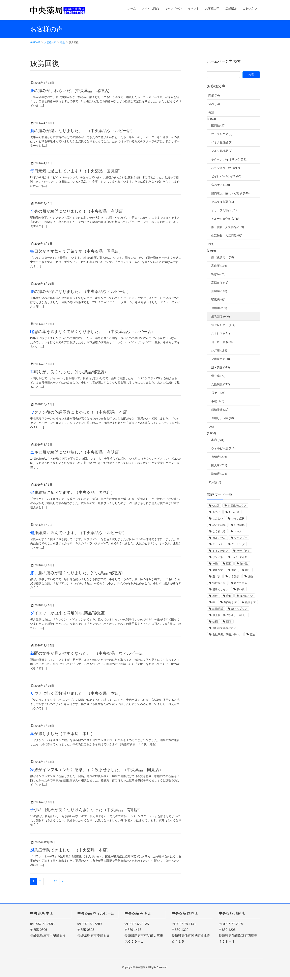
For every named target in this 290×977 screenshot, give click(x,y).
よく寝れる (219, 531)
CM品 (215, 505)
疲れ (228, 595)
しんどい (217, 518)
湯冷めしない (220, 589)
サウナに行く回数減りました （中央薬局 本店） (76, 693)
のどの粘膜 (219, 524)
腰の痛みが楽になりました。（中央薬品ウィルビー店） (80, 291)
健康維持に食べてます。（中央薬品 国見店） (72, 492)
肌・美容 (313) (220, 367)
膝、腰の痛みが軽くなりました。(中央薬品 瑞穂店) (76, 573)
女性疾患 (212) (220, 384)
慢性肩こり (219, 582)
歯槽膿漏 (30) (219, 409)
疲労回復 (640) (220, 316)
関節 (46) (214, 95)
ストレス (217, 544)
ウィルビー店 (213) (223, 448)
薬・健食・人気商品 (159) (227, 227)
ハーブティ (243, 550)
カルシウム (219, 537)
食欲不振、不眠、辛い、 (226, 634)
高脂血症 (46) (219, 282)
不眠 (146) (217, 401)
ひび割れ (239, 524)
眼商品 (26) (218, 125)
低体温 (244, 563)
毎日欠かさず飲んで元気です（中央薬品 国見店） (76, 251)
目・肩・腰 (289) (222, 342)
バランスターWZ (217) (225, 168)
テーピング (237, 544)
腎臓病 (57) (218, 299)
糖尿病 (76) (218, 274)
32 (55, 881)
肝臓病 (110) (219, 291)
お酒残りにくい (237, 505)
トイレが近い (220, 550)
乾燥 (215, 563)
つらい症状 (237, 518)
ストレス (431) (220, 333)
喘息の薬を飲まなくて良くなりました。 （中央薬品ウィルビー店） (92, 331)
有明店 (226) (219, 456)
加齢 (234, 570)
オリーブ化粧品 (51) (224, 210)
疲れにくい (246, 595)
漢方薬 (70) (218, 375)
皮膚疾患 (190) (220, 359)
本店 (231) (217, 439)
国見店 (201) (219, 465)
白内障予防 (230, 602)
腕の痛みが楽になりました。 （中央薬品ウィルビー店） (84, 130)
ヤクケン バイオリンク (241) (229, 159)
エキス (238, 531)
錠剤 (215, 621)
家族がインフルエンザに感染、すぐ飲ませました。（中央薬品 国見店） (96, 769)
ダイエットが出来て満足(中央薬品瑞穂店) (67, 613)
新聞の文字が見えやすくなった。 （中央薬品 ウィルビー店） (88, 653)
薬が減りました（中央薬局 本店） (62, 733)
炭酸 (215, 595)
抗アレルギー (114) (223, 325)
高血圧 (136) (219, 265)
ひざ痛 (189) (219, 350)
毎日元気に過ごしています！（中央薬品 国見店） (76, 171)
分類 (211, 112)
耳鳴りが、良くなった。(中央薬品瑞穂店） (69, 372)
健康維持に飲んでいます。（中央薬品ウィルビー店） (78, 532)
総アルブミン (239, 608)
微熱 (250, 576)
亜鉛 (228, 563)
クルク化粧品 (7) (221, 150)
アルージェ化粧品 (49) (225, 218)
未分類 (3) (214, 482)
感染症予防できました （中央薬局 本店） (70, 850)
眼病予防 (250, 602)
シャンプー (240, 537)
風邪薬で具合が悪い (224, 628)
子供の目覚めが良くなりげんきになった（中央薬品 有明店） (86, 809)
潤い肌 (240, 589)
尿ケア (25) (218, 392)
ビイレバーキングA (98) (226, 176)
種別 (211, 244)
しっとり (234, 512)
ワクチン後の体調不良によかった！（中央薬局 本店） (80, 412)
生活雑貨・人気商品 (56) (226, 235)
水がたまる (240, 582)
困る (247, 570)
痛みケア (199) (220, 184)
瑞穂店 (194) (219, 473)
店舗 (211, 426)
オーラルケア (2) (221, 133)
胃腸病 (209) (219, 308)
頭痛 (228, 621)
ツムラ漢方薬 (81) (222, 201)
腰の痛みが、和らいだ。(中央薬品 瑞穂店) (69, 90)
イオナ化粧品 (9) (221, 142)
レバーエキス (239, 557)
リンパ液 (217, 557)
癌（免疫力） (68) (222, 257)
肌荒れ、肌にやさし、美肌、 (229, 615)
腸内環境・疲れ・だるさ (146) (230, 193)
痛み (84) (214, 103)
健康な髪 (217, 570)
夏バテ (216, 576)
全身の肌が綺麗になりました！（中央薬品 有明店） (78, 211)
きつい (216, 512)
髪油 (252, 634)
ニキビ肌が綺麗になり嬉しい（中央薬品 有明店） (76, 452)
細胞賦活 (217, 608)
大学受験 (234, 576)
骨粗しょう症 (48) (222, 418)
